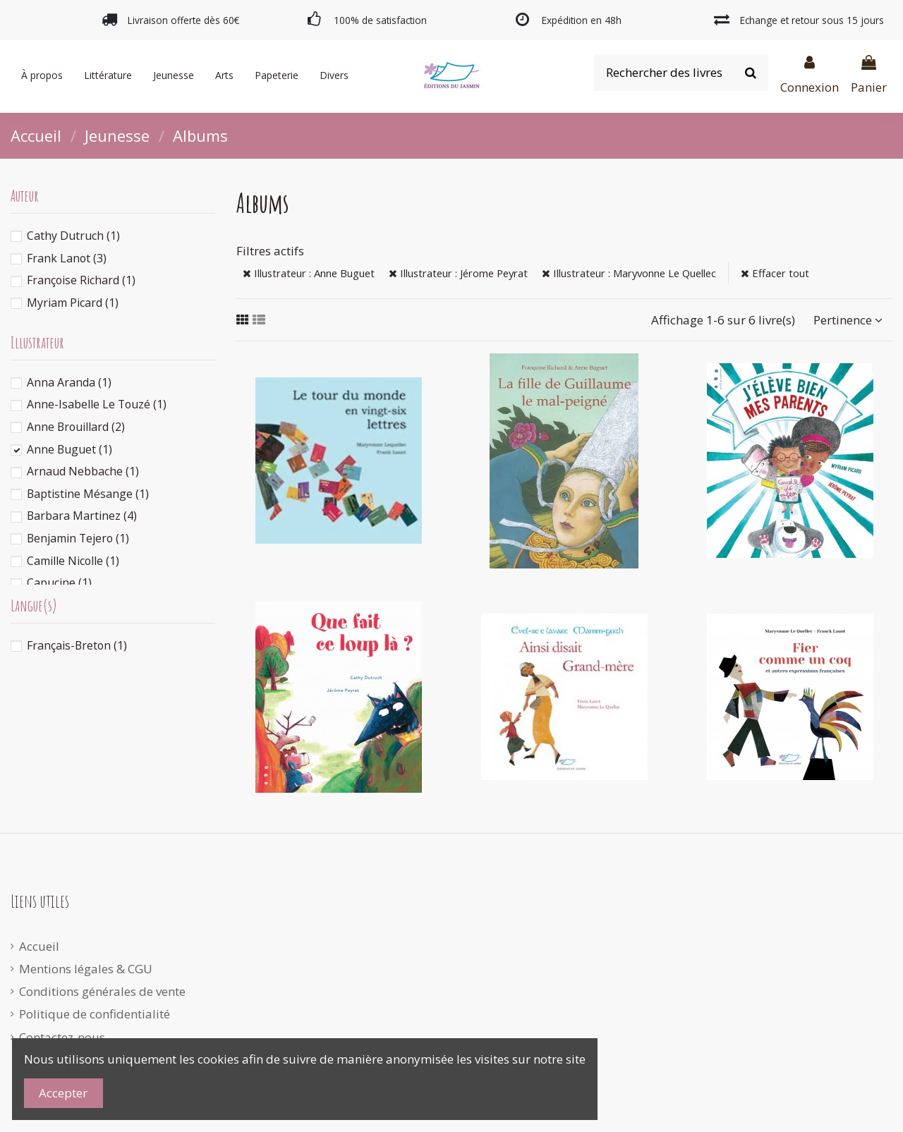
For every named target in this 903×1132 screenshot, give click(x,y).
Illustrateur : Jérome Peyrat (458, 273)
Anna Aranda (69, 382)
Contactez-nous (62, 1037)
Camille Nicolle (73, 560)
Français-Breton (77, 645)
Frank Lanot (67, 258)
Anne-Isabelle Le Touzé (96, 404)
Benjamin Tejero (78, 538)
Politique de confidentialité (94, 1014)
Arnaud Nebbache (83, 471)
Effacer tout (775, 273)
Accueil (39, 946)
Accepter (63, 1093)
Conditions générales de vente (102, 991)
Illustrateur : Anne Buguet (309, 273)
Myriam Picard (73, 302)
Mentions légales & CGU (85, 969)
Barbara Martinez (82, 515)
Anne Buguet (69, 449)
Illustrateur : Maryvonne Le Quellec (629, 273)
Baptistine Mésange (88, 493)
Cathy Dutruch (73, 235)
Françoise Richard (81, 280)
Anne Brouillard (76, 426)
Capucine (59, 582)
